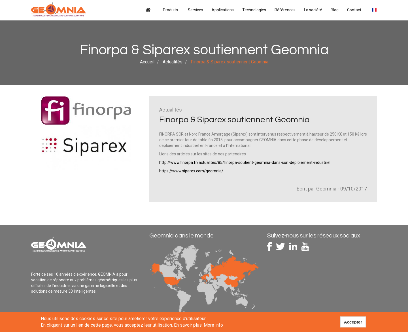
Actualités (172, 62)
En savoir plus (188, 326)
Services (195, 10)
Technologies (254, 10)
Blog (335, 10)
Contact (354, 10)
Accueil (147, 10)
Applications (223, 10)
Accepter (353, 322)
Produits (171, 10)
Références (285, 10)
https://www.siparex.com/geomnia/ (191, 171)
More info (213, 326)
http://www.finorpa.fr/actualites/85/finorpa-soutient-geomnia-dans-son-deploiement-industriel (244, 162)
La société (313, 10)
